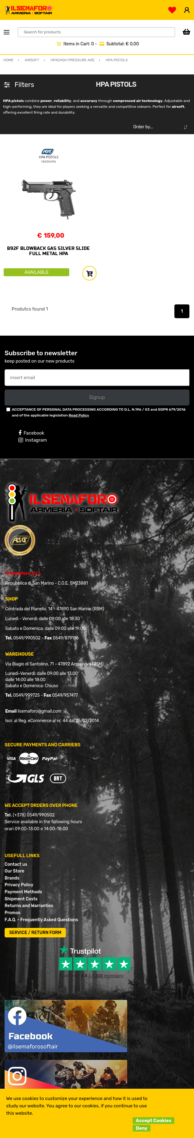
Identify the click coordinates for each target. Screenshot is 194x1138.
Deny (141, 1128)
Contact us (16, 864)
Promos (13, 912)
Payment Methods (23, 892)
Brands (12, 878)
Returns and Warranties (29, 905)
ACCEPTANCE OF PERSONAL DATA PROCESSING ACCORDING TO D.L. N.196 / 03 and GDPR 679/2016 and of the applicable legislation (98, 412)
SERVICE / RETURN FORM (35, 932)
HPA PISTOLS (48, 157)
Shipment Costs (21, 899)
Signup (97, 397)
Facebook (31, 433)
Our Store (14, 871)
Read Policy (79, 415)
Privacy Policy (19, 884)
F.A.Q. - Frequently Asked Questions (41, 919)
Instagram (32, 440)
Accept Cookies (153, 1120)
